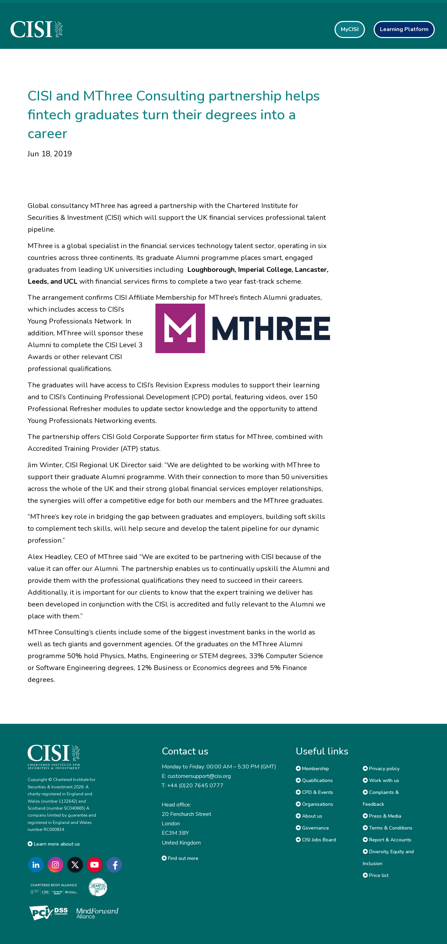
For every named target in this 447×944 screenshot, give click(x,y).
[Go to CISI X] (76, 865)
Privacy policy (381, 768)
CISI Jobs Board (316, 840)
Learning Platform (404, 29)
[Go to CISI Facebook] (115, 865)
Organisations (314, 804)
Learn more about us (54, 844)
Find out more (180, 858)
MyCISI (350, 29)
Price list (375, 875)
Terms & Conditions (387, 828)
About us (309, 816)
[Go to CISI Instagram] (57, 865)
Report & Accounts (387, 840)
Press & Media (382, 816)
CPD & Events (314, 792)
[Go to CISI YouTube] (96, 865)
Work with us (381, 780)
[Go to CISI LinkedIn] (37, 865)
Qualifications (314, 780)
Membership (312, 768)
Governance (312, 828)
